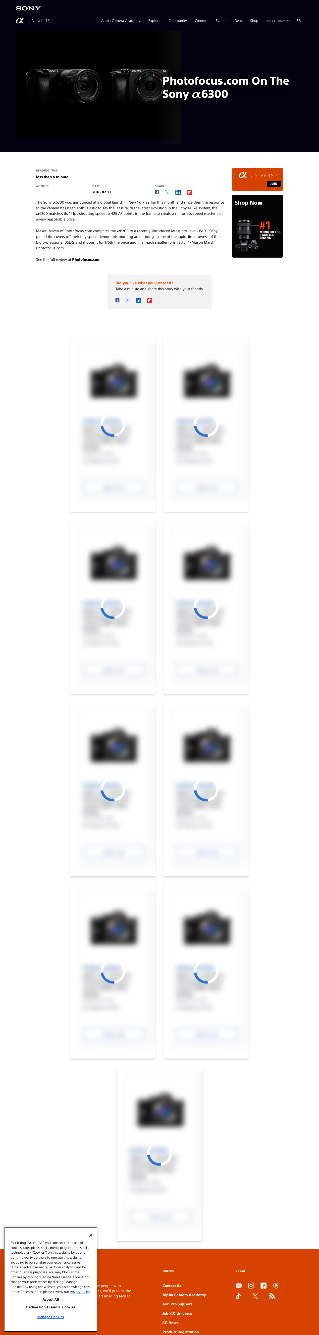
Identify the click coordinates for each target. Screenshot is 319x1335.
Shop (254, 20)
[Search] (299, 20)
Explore (154, 20)
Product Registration (180, 1331)
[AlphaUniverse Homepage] (34, 20)
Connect (201, 20)
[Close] (90, 1235)
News (170, 1322)
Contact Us (171, 1285)
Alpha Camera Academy (120, 20)
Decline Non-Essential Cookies (50, 1307)
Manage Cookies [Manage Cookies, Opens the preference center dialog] (50, 1317)
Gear (238, 20)
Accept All (51, 1299)
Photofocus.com (86, 259)
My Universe (278, 20)
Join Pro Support (177, 1303)
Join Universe (177, 1313)
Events (221, 20)
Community (177, 20)
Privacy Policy (80, 1291)
